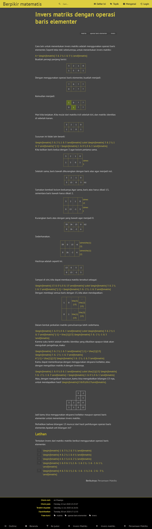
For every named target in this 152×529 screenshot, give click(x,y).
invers (113, 33)
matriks (83, 33)
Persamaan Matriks (107, 480)
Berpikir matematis (22, 4)
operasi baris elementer (98, 33)
